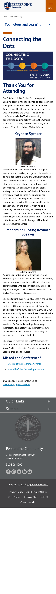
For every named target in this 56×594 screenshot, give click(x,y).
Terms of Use (30, 496)
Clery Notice (14, 496)
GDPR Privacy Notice (36, 491)
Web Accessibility (28, 502)
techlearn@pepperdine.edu (16, 384)
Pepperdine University (37, 484)
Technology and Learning (23, 24)
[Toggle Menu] (51, 6)
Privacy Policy (16, 491)
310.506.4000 (14, 464)
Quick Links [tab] (15, 401)
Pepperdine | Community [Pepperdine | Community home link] (15, 3)
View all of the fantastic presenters (26, 369)
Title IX (44, 496)
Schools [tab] (12, 408)
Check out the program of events (24, 363)
